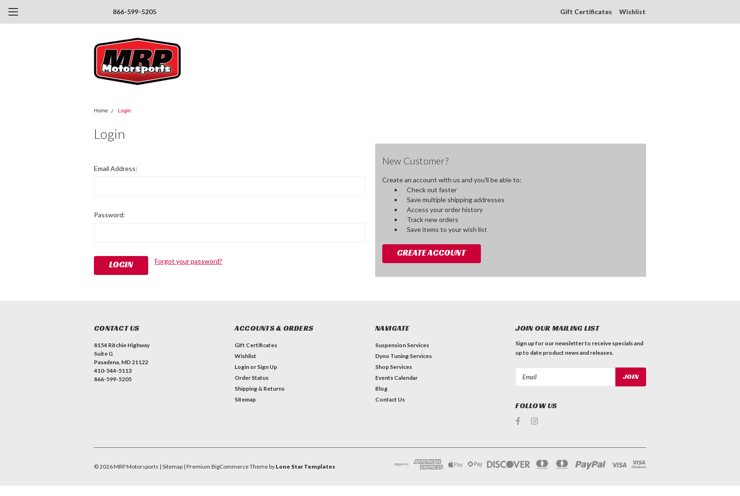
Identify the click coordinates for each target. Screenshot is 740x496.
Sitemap (245, 399)
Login (124, 111)
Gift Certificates (586, 12)
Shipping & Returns (260, 388)
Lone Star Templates (305, 466)
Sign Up (267, 366)
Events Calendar (396, 377)
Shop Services (393, 366)
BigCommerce (230, 466)
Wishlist (632, 12)
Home (101, 111)
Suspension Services (402, 345)
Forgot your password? (188, 261)
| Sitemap (171, 466)
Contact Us (390, 399)
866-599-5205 (134, 12)
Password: (109, 215)
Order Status (252, 377)
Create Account (431, 252)
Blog (381, 388)
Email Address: (115, 168)
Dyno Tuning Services (403, 355)
